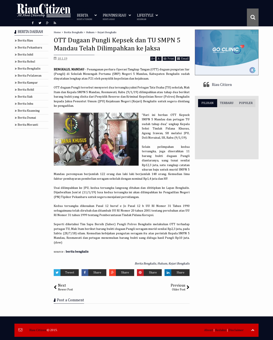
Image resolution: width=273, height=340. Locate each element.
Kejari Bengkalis (179, 263)
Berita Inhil (25, 54)
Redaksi (220, 330)
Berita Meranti (28, 124)
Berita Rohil (26, 89)
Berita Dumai (27, 117)
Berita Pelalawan (29, 75)
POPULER (246, 103)
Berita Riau (25, 40)
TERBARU (227, 103)
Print (169, 59)
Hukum (162, 263)
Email (183, 59)
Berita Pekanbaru (30, 47)
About (208, 330)
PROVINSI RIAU (114, 17)
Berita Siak (25, 96)
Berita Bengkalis (145, 263)
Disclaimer (236, 330)
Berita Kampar (28, 82)
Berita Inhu (25, 103)
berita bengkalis (77, 251)
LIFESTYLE (145, 17)
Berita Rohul (26, 61)
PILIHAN (207, 103)
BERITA (84, 17)
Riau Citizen (222, 85)
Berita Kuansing (29, 110)
